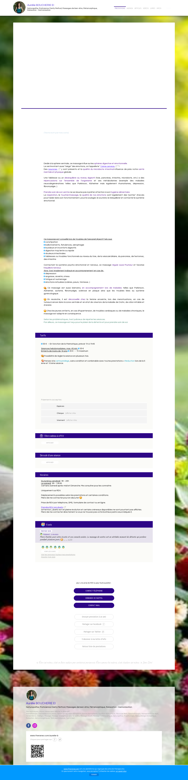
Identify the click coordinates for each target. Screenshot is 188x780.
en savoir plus (121, 771)
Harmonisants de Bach (149, 714)
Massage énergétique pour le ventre (66, 716)
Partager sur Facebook (93, 624)
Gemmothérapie (134, 714)
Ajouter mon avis (48, 557)
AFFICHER (49, 443)
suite (70, 540)
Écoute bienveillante (90, 714)
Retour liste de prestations (94, 646)
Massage (47, 716)
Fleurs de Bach (121, 714)
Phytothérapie (129, 716)
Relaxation (30, 718)
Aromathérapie (31, 714)
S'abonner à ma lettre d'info (94, 639)
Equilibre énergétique (106, 714)
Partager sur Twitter (94, 631)
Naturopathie (118, 716)
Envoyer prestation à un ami (94, 617)
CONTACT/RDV (168, 8)
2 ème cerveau (108, 166)
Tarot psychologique (58, 718)
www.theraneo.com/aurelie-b (44, 736)
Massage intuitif (86, 716)
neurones (52, 169)
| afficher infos (70, 413)
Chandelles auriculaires (47, 714)
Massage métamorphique (102, 716)
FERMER (94, 774)
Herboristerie (31, 716)
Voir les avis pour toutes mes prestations (58, 555)
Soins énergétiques (42, 718)
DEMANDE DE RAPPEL (94, 598)
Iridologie (40, 716)
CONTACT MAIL (94, 605)
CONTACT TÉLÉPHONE (94, 591)
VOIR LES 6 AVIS (50, 551)
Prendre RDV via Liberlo (52, 507)
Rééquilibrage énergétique (145, 716)
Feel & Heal (70, 718)
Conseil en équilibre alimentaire (69, 714)
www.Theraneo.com (71, 769)
